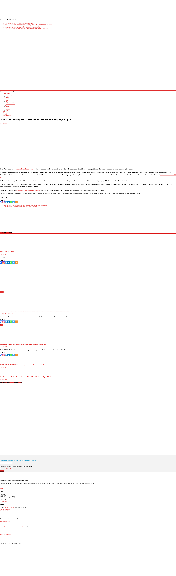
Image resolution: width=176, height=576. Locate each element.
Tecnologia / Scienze (7, 112)
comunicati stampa (4, 526)
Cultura (7, 101)
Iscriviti (2, 470)
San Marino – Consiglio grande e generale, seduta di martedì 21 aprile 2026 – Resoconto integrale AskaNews (27, 24)
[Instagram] (3, 202)
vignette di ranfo (23, 526)
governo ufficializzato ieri (23, 169)
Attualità (8, 98)
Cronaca (7, 97)
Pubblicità (5, 114)
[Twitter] (6, 202)
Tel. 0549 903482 (4, 501)
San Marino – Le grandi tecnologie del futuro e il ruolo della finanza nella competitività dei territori (25, 28)
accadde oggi (31, 526)
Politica (7, 96)
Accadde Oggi (9, 95)
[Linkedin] (8, 202)
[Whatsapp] (11, 202)
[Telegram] (13, 202)
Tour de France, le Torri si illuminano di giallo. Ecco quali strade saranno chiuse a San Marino (25, 205)
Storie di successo (7, 115)
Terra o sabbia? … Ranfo (7, 251)
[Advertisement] (27, 221)
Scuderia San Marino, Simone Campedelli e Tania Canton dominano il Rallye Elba (21, 27)
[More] (16, 202)
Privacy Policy (9, 468)
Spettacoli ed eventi (10, 102)
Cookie (9, 534)
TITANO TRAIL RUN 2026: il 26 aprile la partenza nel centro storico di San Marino (24, 365)
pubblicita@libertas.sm (5, 509)
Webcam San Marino (10, 104)
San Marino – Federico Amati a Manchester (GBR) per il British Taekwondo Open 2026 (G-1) (26, 377)
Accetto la (3, 468)
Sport (7, 100)
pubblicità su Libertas (9, 507)
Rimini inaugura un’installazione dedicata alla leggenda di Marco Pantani (20, 206)
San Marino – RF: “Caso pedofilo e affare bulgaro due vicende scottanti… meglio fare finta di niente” (26, 26)
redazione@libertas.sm (5, 521)
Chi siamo (2, 488)
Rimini (4, 105)
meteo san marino (38, 526)
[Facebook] (1, 202)
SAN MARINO (6, 93)
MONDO (5, 111)
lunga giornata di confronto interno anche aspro (28, 190)
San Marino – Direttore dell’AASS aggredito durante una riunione (18, 23)
